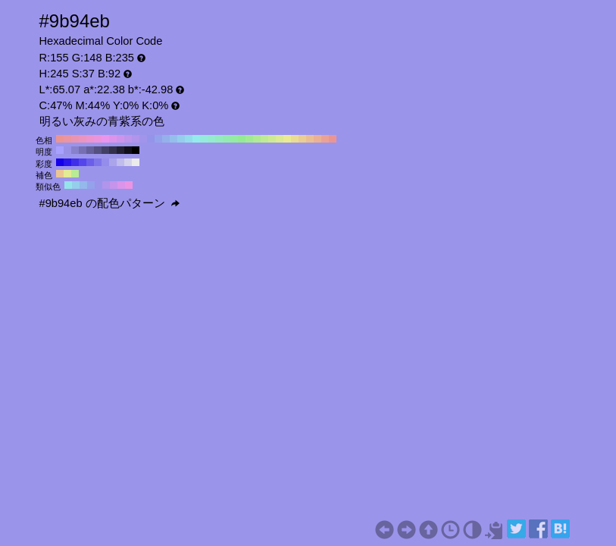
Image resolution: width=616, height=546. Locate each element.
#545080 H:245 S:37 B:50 (98, 150)
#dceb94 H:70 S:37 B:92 (279, 139)
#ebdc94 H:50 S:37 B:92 (295, 139)
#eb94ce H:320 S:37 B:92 (90, 139)
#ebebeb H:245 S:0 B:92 (135, 162)
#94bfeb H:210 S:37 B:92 (173, 139)
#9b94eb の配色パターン (109, 203)
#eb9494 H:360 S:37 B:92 (60, 139)
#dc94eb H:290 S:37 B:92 (113, 139)
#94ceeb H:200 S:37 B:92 (181, 139)
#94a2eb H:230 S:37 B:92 (158, 139)
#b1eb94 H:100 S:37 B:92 (257, 139)
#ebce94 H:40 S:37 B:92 (302, 139)
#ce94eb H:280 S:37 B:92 (120, 139)
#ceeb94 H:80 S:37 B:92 (272, 139)
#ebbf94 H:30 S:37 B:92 (310, 139)
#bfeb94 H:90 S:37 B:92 (264, 139)
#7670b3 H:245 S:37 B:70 (82, 150)
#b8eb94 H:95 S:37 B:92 (75, 173)
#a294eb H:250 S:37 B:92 (143, 139)
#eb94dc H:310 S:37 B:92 (98, 139)
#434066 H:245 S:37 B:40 (105, 150)
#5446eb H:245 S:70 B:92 (82, 162)
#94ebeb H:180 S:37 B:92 (196, 139)
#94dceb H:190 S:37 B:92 (188, 139)
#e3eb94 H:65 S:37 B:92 (67, 173)
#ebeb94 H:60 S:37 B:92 (287, 139)
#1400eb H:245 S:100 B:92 (60, 162)
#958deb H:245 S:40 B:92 (105, 162)
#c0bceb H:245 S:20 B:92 (120, 162)
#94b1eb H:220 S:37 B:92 (166, 139)
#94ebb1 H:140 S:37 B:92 (226, 139)
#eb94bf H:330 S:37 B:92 (82, 139)
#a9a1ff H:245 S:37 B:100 (60, 150)
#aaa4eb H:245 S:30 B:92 (113, 162)
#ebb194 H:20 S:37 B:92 (317, 139)
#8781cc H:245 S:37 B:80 (75, 150)
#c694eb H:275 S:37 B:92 (113, 185)
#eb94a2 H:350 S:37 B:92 (67, 139)
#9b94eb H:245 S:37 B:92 (98, 185)
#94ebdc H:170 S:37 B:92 (204, 139)
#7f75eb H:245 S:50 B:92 (98, 162)
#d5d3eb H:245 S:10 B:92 (128, 162)
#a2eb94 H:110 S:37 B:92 (249, 139)
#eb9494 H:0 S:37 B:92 (332, 139)
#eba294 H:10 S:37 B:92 (325, 139)
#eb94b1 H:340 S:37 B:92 (75, 139)
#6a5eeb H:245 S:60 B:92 (90, 162)
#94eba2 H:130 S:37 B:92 (234, 139)
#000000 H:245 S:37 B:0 (135, 150)
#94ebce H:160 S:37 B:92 (211, 139)
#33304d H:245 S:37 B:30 (113, 150)
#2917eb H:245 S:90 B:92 (67, 162)
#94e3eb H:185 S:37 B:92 (68, 185)
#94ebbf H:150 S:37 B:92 (219, 139)
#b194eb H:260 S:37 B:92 (135, 139)
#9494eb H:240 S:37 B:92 (151, 139)
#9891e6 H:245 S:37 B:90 (67, 150)
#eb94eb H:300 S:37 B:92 (105, 139)
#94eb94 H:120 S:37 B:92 (241, 139)
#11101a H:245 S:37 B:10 (128, 150)
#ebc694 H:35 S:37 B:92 (60, 173)
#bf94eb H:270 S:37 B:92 (128, 139)
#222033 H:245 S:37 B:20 (120, 150)
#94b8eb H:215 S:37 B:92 (83, 185)
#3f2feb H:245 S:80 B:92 (75, 162)
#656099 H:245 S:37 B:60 (90, 150)
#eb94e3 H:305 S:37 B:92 (129, 185)
